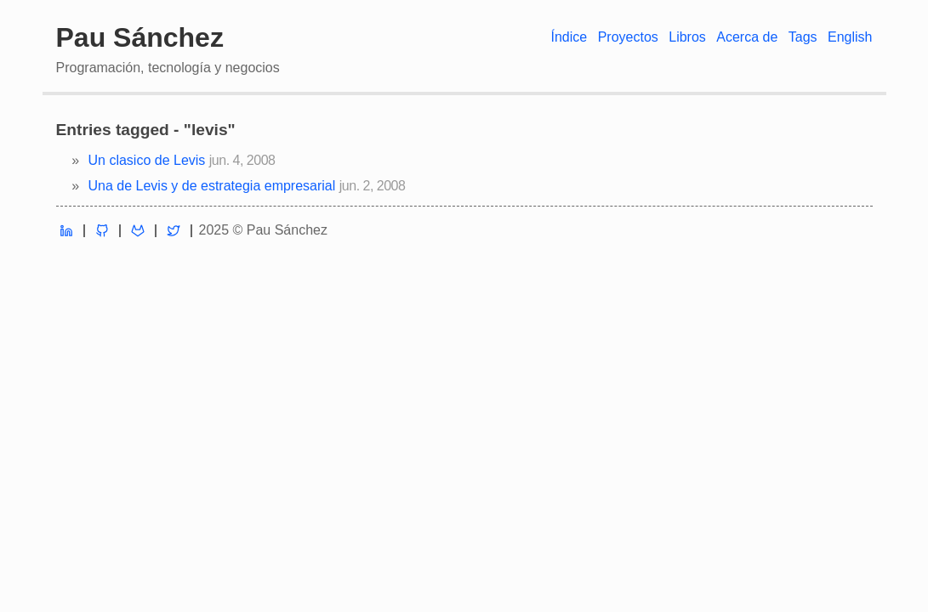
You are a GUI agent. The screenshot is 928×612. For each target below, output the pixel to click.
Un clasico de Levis (147, 160)
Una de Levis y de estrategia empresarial (212, 185)
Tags (803, 37)
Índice (568, 37)
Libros (687, 37)
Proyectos (628, 37)
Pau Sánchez (140, 37)
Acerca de (746, 37)
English (850, 37)
